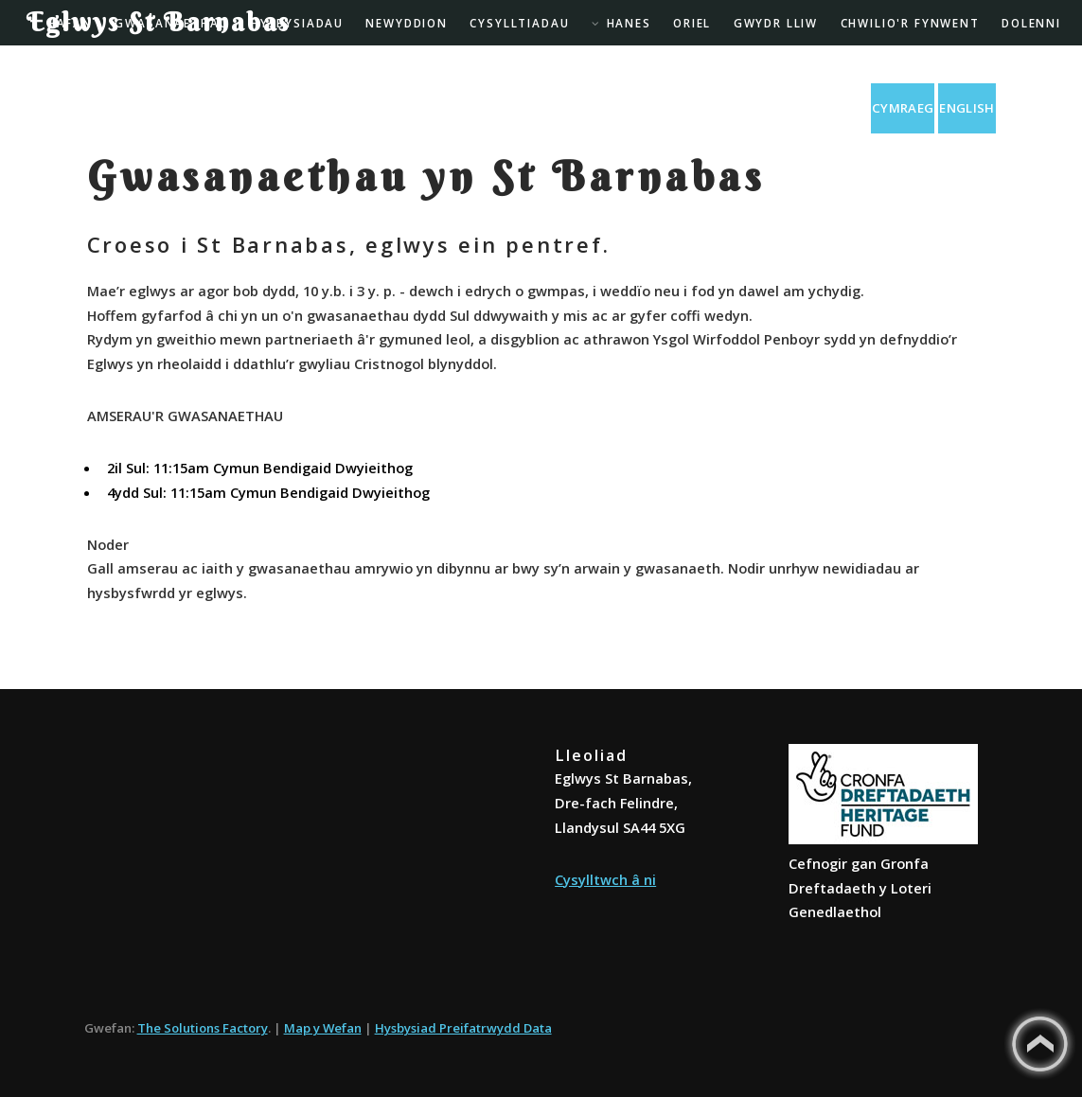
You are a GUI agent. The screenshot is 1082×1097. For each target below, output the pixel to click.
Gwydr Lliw (776, 22)
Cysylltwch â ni (605, 879)
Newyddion (406, 22)
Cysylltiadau (519, 22)
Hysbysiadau (297, 22)
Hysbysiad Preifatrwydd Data (463, 1027)
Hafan (70, 22)
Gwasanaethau (171, 22)
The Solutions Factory (202, 1027)
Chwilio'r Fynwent (910, 22)
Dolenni (1031, 22)
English (966, 107)
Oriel (692, 22)
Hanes (629, 22)
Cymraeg (902, 107)
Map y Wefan (323, 1027)
